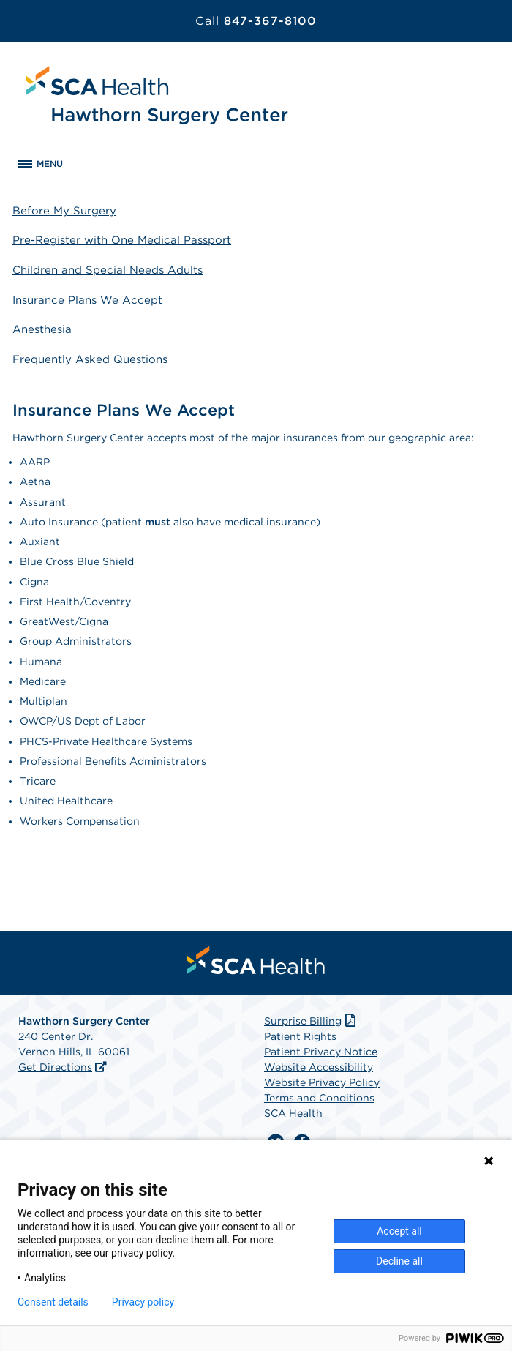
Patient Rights (300, 1036)
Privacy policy (143, 1302)
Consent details (53, 1302)
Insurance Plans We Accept (87, 300)
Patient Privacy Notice (320, 1052)
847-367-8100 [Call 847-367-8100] (256, 21)
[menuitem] (256, 960)
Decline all (399, 1261)
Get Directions (55, 1067)
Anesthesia (42, 329)
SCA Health (293, 1113)
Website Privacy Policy (322, 1082)
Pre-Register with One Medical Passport (121, 240)
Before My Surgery (64, 210)
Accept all (399, 1231)
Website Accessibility (318, 1067)
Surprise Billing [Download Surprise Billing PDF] (311, 1021)
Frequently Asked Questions (89, 359)
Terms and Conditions (319, 1098)
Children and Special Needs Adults (107, 270)
